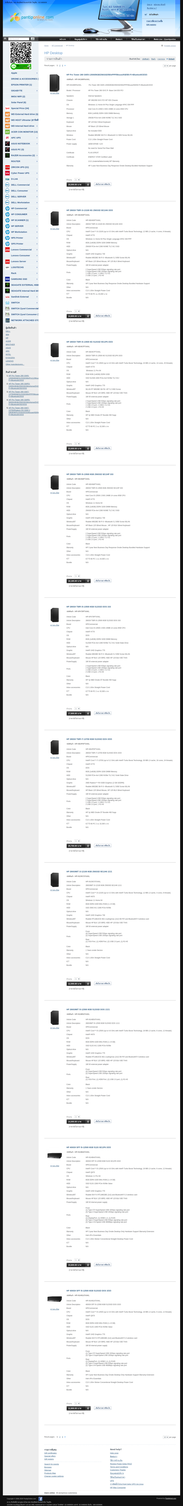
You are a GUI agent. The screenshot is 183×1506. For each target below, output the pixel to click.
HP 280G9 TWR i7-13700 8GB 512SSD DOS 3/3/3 (89, 739)
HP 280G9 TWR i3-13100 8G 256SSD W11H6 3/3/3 (89, 210)
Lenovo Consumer (20, 255)
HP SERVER (14, 226)
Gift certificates (50, 1453)
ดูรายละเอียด (54, 93)
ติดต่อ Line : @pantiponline (165, 39)
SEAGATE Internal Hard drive (22, 291)
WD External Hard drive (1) (21, 114)
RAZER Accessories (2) (20, 155)
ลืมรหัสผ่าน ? (152, 8)
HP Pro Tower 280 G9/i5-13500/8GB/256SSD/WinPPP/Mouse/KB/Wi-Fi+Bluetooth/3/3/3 (106, 75)
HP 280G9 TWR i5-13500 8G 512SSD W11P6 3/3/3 (89, 342)
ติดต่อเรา (113, 1456)
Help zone (114, 1453)
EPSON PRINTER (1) (21, 84)
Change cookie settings (54, 1476)
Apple (14, 73)
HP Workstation (16, 232)
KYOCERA (10, 358)
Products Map (50, 1473)
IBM (7, 335)
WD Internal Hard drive (19, 126)
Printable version (170, 46)
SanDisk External (17, 296)
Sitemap (47, 1470)
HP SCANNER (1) (16, 220)
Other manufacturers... (15, 364)
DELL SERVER (15, 196)
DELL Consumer (16, 190)
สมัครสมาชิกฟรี (159, 5)
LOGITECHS (14, 267)
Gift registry (49, 1459)
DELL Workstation (17, 202)
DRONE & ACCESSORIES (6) (25, 79)
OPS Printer (14, 243)
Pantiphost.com (170, 1498)
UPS (112, 1481)
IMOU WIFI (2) (18, 96)
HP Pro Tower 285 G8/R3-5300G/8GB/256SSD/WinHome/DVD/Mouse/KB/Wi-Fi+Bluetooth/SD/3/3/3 (30, 386)
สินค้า (153, 59)
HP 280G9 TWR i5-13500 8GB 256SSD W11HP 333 (89, 474)
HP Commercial (57, 45)
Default (171, 59)
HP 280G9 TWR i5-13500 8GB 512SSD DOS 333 (88, 607)
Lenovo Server (15, 261)
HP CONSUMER (16, 214)
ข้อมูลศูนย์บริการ (117, 1473)
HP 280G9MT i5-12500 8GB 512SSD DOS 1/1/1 (88, 1009)
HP (7, 338)
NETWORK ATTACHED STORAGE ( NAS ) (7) (22, 320)
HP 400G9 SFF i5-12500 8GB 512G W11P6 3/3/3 (88, 1147)
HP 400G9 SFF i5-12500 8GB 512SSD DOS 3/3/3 (88, 1291)
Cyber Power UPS (17, 173)
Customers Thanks (118, 1470)
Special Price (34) (17, 108)
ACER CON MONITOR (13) (21, 132)
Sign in (149, 5)
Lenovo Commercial (18, 249)
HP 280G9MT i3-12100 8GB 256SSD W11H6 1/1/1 (89, 871)
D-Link (11, 179)
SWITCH (12, 302)
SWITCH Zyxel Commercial (22, 308)
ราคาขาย (161, 59)
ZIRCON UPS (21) (17, 167)
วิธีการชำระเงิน (116, 1460)
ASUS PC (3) (14, 149)
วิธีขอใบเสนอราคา (117, 1477)
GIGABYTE (16, 90)
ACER (8, 341)
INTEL (8, 354)
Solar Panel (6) (18, 102)
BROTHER (10, 344)
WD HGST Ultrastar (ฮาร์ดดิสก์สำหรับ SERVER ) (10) (22, 120)
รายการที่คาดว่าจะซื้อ (154, 21)
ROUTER (15, 161)
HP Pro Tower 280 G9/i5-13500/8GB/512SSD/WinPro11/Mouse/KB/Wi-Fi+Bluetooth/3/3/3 (27, 378)
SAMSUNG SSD (16, 279)
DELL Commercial (17, 185)
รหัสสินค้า (145, 59)
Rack (13, 273)
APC (8, 351)
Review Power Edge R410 (121, 1464)
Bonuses (48, 1467)
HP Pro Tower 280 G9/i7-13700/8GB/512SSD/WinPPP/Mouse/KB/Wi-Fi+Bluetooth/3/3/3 (27, 394)
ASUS (8, 348)
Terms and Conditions (119, 1467)
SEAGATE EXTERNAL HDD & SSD (22, 285)
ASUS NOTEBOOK (17, 143)
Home (46, 45)
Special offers (50, 1456)
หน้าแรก (62, 39)
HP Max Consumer (118, 1487)
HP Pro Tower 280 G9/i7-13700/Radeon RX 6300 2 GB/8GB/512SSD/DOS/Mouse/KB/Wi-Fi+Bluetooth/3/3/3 (24, 411)
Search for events (51, 1464)
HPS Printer (14, 238)
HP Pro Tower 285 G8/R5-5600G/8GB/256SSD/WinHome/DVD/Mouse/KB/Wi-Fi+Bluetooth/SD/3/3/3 (30, 402)
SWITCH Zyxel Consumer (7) (22, 314)
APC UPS (13, 137)
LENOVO (9, 361)
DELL (8, 331)
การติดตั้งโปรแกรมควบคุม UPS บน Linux (127, 1484)
